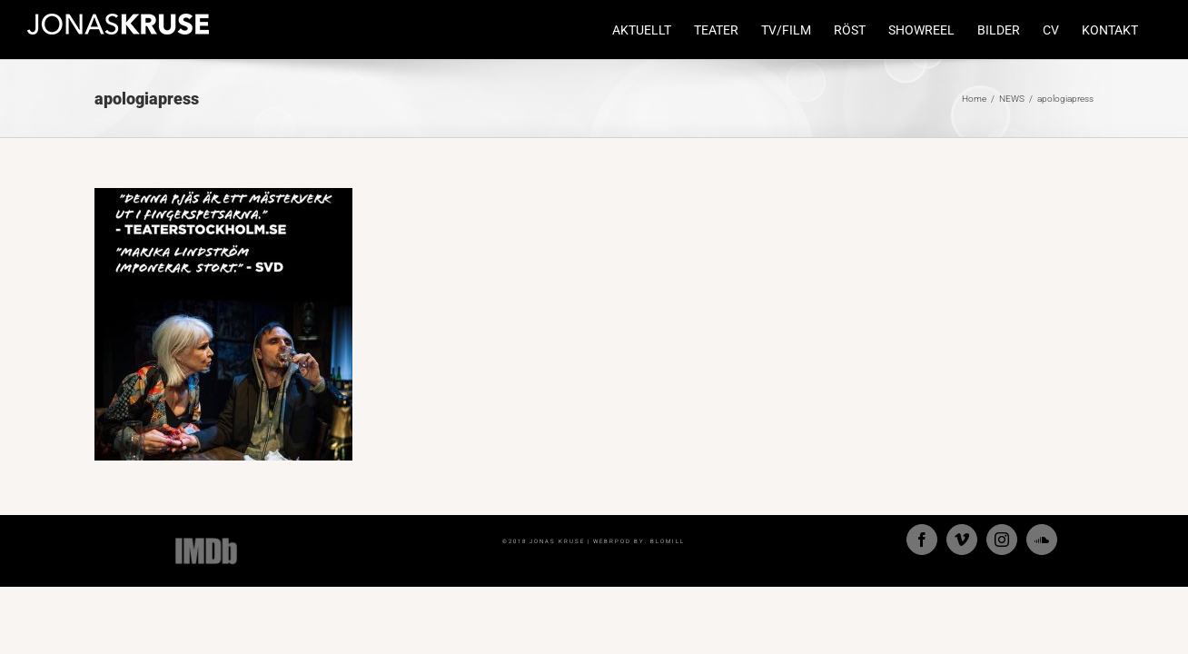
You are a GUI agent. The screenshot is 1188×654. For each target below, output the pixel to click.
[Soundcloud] (1041, 539)
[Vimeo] (961, 539)
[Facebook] (921, 539)
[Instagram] (1001, 539)
